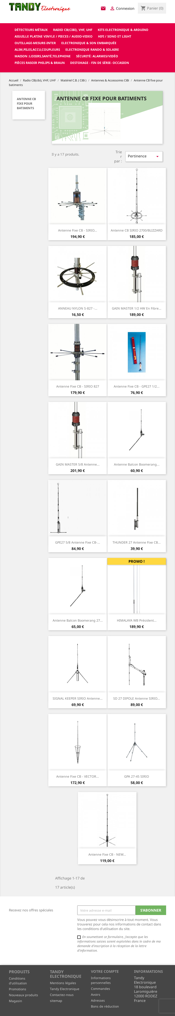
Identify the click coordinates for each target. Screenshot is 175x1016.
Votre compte (105, 971)
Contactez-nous (62, 995)
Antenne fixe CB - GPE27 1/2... (137, 386)
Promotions (17, 989)
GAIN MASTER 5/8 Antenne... (78, 464)
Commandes (100, 988)
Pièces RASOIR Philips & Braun (40, 63)
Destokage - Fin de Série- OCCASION (99, 63)
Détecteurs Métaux (31, 30)
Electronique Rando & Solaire (92, 49)
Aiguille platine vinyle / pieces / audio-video (54, 36)
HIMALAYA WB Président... (137, 620)
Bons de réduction (105, 1006)
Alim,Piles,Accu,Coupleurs (37, 49)
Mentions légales (63, 983)
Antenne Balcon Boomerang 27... (78, 620)
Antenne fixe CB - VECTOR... (77, 776)
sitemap (56, 1000)
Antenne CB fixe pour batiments (26, 103)
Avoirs (95, 994)
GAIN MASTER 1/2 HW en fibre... (136, 308)
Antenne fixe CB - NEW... (107, 854)
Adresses (98, 1000)
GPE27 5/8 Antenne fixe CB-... (77, 542)
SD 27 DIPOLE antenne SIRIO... (136, 698)
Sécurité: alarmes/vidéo (97, 56)
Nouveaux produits (23, 995)
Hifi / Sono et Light (114, 36)
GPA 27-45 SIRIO (136, 776)
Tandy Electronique (64, 989)
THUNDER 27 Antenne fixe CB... (137, 542)
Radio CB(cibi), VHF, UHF (72, 30)
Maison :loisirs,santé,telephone (43, 56)
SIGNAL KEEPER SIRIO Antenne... (78, 698)
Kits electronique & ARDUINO (123, 30)
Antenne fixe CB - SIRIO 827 (77, 386)
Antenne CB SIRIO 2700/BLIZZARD (136, 230)
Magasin (15, 1001)
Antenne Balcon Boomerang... (137, 464)
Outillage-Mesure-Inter (35, 43)
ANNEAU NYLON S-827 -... (77, 308)
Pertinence (144, 156)
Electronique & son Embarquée (88, 43)
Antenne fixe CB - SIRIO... (77, 230)
